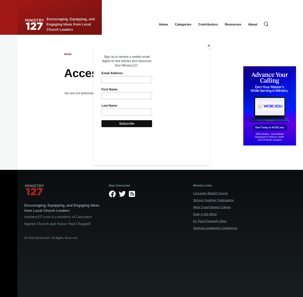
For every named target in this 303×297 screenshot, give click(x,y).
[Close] (209, 46)
